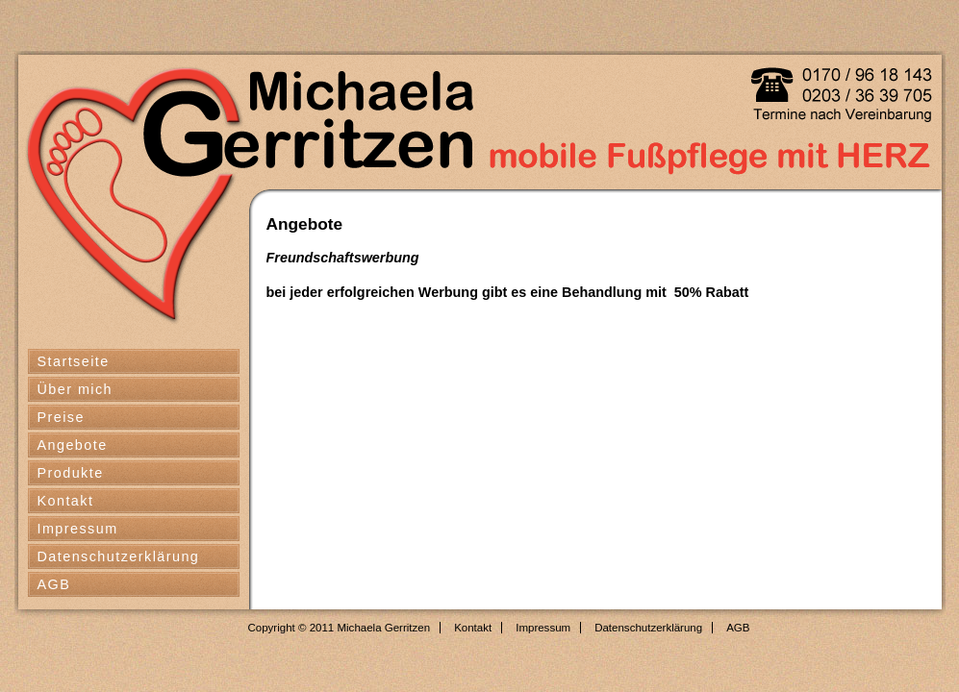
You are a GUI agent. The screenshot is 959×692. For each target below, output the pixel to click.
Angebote (73, 445)
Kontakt (66, 500)
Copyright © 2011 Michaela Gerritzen (338, 627)
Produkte (71, 473)
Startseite (74, 361)
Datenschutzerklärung (119, 556)
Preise (61, 417)
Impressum (78, 528)
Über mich (76, 389)
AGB (54, 584)
